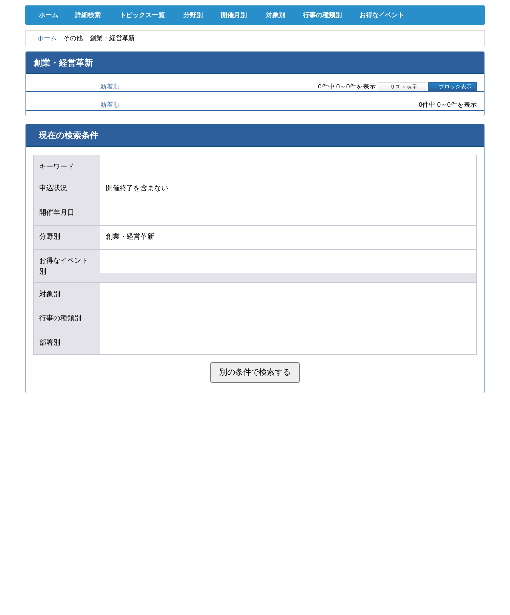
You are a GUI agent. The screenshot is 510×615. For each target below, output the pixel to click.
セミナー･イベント (123, 75)
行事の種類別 (346, 100)
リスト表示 (401, 171)
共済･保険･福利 (189, 54)
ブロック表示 (452, 171)
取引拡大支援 (124, 54)
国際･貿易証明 (451, 54)
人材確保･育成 (255, 54)
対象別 (293, 100)
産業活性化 (320, 54)
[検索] (302, 40)
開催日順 (61, 171)
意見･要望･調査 (58, 75)
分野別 (200, 100)
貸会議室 (189, 75)
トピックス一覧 (146, 100)
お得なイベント (412, 100)
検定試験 (255, 75)
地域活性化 (386, 54)
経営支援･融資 (58, 54)
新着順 (110, 171)
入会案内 (451, 34)
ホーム (46, 100)
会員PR (321, 75)
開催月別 (246, 100)
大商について (451, 75)
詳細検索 (90, 100)
